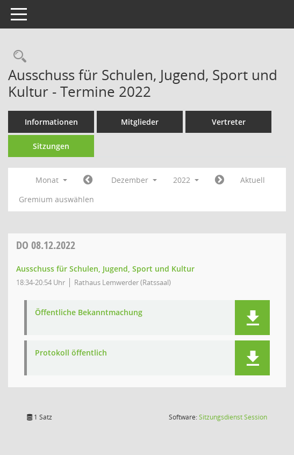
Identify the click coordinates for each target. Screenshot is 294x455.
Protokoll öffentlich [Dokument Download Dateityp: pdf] (71, 353)
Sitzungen (51, 146)
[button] (252, 317)
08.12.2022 (45, 245)
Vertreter (229, 122)
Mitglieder (140, 122)
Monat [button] (51, 180)
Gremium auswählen (56, 199)
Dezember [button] (134, 180)
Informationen (51, 122)
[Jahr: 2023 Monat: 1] (219, 180)
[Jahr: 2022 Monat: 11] (88, 180)
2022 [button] (186, 180)
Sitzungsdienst (233, 417)
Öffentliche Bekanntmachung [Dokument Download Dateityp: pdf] (88, 312)
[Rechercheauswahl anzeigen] (17, 57)
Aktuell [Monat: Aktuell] (252, 180)
